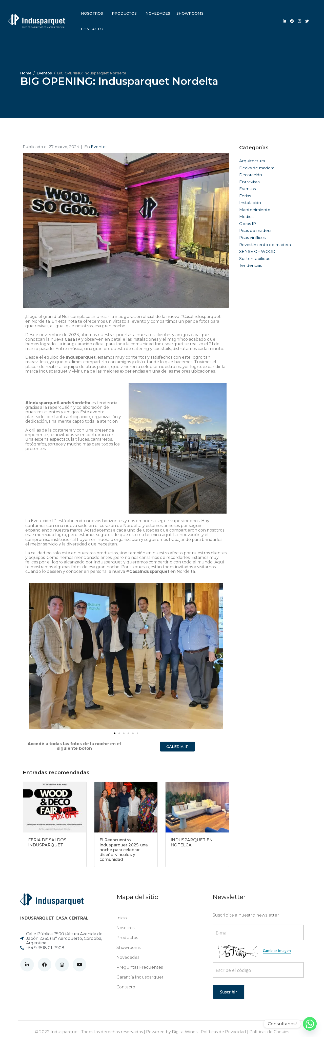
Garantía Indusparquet (140, 977)
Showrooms (190, 13)
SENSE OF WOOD (257, 251)
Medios (246, 216)
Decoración (250, 174)
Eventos (99, 146)
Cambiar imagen (277, 950)
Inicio (121, 918)
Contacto (92, 29)
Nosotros (92, 13)
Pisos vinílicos (252, 237)
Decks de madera (256, 168)
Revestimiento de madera (265, 244)
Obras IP (247, 223)
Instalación (250, 202)
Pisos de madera (255, 230)
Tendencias (250, 265)
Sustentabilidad (255, 258)
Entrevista (249, 181)
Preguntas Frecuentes (139, 967)
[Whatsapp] (310, 1024)
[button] (31, 656)
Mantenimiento (254, 209)
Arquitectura (252, 160)
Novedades (158, 13)
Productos (124, 13)
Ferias (245, 195)
